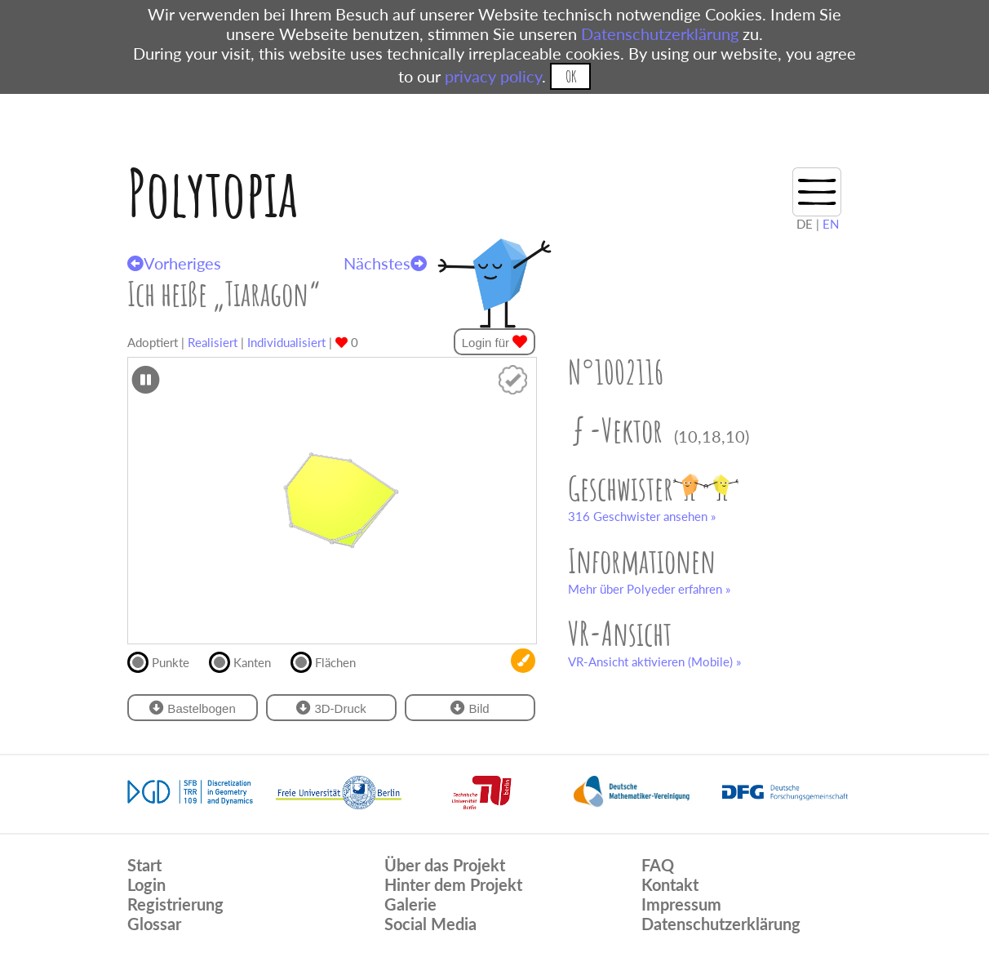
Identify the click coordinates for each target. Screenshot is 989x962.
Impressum (681, 904)
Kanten (247, 661)
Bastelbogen (192, 707)
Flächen (330, 661)
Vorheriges (174, 263)
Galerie (410, 904)
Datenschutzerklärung (659, 33)
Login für (495, 342)
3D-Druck (331, 707)
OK (570, 76)
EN (831, 223)
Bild (469, 707)
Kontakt (670, 884)
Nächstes (385, 263)
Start (144, 865)
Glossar (154, 923)
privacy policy (493, 76)
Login (146, 884)
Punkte (165, 661)
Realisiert (212, 342)
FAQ (657, 865)
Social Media (430, 923)
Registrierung (175, 904)
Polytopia (212, 192)
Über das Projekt (444, 865)
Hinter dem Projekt (453, 884)
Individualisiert (286, 342)
